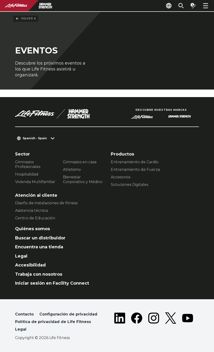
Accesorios (120, 177)
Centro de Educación (35, 218)
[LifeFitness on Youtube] (187, 322)
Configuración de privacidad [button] (68, 314)
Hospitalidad (26, 174)
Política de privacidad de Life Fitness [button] (53, 321)
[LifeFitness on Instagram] (153, 322)
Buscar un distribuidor (40, 238)
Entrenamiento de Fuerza (135, 169)
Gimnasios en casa (79, 162)
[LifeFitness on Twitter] (170, 322)
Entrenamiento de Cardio (135, 162)
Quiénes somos (32, 228)
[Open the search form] (181, 5)
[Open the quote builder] (193, 5)
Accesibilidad (30, 265)
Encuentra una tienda (39, 247)
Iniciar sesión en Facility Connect (52, 283)
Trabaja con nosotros (38, 274)
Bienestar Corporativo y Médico (83, 179)
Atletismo (72, 169)
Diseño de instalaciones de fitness (46, 203)
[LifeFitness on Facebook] (136, 322)
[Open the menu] (205, 5)
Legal (21, 256)
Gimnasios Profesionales (27, 164)
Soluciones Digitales (129, 184)
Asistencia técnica (31, 210)
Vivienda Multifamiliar (35, 182)
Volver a (25, 18)
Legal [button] (20, 329)
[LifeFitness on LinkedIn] (119, 322)
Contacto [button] (24, 314)
